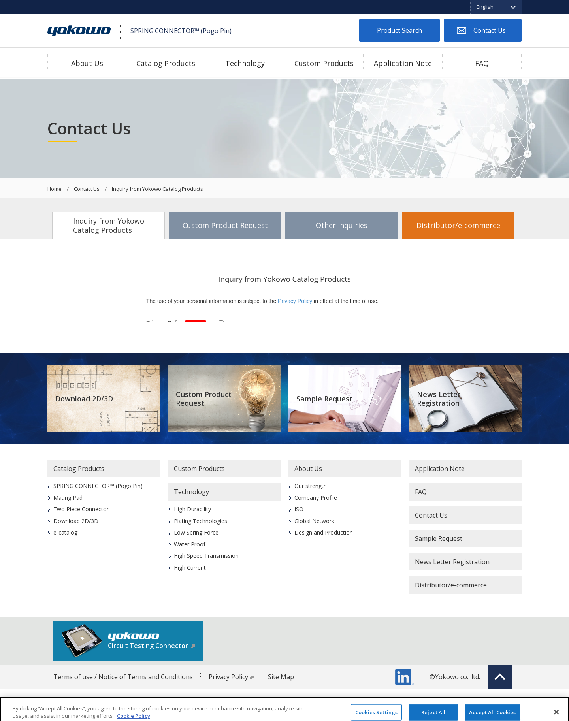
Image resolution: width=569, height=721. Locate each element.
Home (54, 189)
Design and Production (323, 532)
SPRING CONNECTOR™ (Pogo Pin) (98, 485)
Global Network (314, 521)
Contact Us (489, 30)
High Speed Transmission (206, 555)
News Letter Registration (438, 399)
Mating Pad (68, 497)
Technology (245, 63)
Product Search (399, 30)
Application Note (403, 63)
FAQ (482, 63)
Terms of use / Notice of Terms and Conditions (123, 676)
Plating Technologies (200, 521)
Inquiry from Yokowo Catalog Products (108, 225)
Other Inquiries (341, 225)
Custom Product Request (225, 225)
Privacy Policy (228, 676)
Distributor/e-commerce (458, 225)
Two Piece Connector (81, 509)
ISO (298, 509)
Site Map (281, 676)
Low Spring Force (196, 532)
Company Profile (315, 497)
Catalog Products (165, 63)
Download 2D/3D (84, 398)
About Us (87, 63)
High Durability (192, 509)
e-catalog (65, 532)
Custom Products (324, 63)
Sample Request (324, 398)
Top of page (500, 677)
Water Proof (189, 544)
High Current (190, 567)
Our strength (310, 485)
